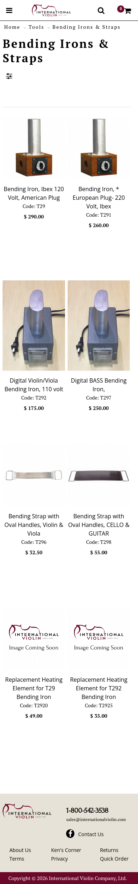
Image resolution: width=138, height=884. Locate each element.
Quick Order (114, 858)
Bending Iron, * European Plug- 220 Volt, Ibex (99, 197)
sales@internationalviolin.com (96, 819)
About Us (20, 850)
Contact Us (91, 834)
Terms (16, 858)
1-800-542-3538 (87, 811)
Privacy (59, 858)
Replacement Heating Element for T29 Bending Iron (34, 688)
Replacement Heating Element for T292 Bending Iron (99, 688)
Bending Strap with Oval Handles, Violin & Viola (33, 524)
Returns (109, 850)
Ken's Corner (66, 850)
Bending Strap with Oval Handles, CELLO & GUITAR (98, 524)
